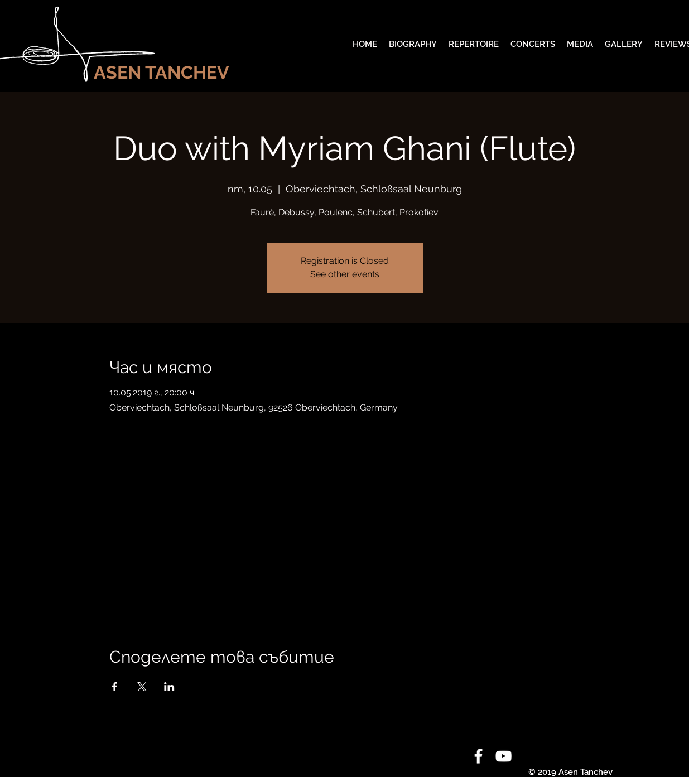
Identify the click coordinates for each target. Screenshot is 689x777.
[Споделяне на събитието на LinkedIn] (169, 686)
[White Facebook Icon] (478, 756)
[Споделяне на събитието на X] (142, 686)
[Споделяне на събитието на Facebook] (114, 686)
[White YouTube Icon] (503, 756)
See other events (344, 274)
